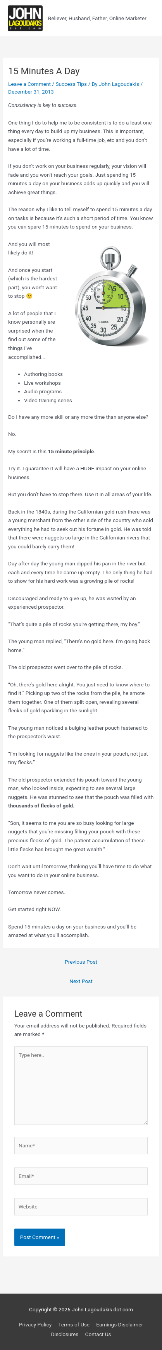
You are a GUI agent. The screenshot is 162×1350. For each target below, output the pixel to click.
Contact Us (98, 1334)
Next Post (81, 981)
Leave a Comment (29, 84)
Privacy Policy (35, 1324)
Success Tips (71, 84)
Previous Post (81, 962)
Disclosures (64, 1334)
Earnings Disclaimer (119, 1324)
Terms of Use (74, 1324)
